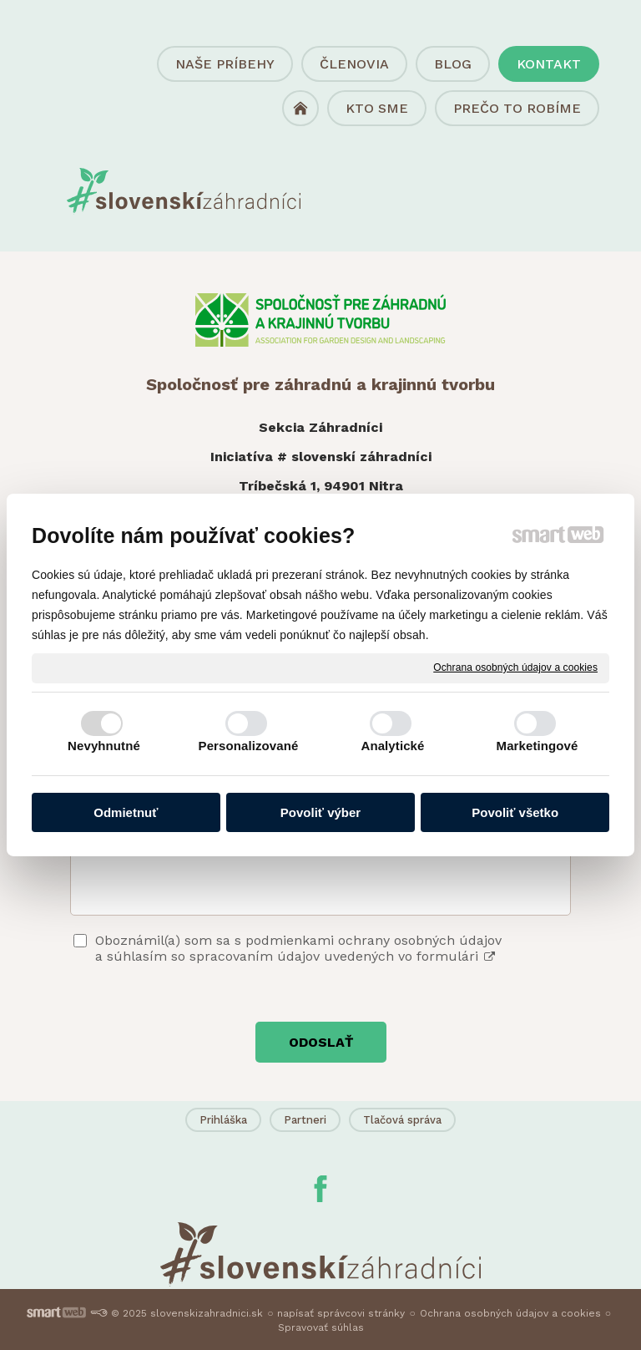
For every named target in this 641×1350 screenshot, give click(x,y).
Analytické (392, 745)
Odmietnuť (125, 812)
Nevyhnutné (104, 745)
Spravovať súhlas (321, 1327)
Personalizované (249, 745)
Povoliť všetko (515, 812)
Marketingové (537, 745)
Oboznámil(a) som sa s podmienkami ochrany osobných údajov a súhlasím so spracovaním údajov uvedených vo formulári (298, 948)
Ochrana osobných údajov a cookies (515, 667)
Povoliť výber (320, 812)
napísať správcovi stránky (341, 1313)
